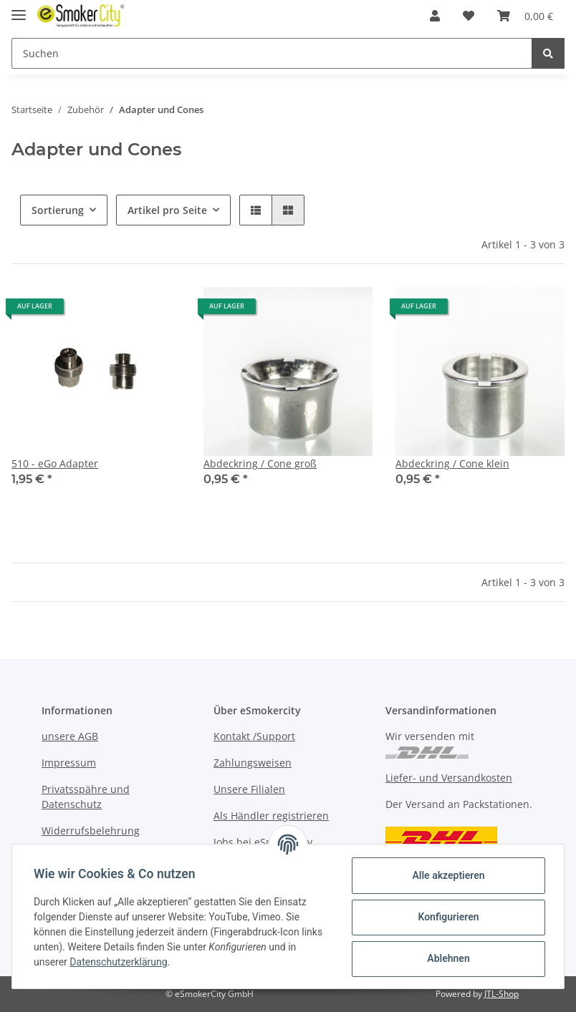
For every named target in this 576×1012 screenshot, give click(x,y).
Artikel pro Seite (167, 210)
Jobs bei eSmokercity (262, 842)
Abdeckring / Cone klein (452, 463)
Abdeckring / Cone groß (260, 463)
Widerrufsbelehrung (91, 830)
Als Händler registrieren (271, 815)
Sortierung (58, 210)
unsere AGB (70, 736)
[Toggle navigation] (18, 9)
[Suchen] (271, 53)
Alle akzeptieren (447, 875)
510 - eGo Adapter (54, 463)
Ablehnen (447, 958)
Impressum (69, 762)
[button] (434, 15)
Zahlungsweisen (252, 762)
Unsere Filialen (249, 789)
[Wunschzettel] (468, 15)
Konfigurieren (446, 917)
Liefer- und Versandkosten (448, 777)
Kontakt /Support (254, 736)
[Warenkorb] (525, 15)
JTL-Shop (501, 994)
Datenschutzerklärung (119, 962)
